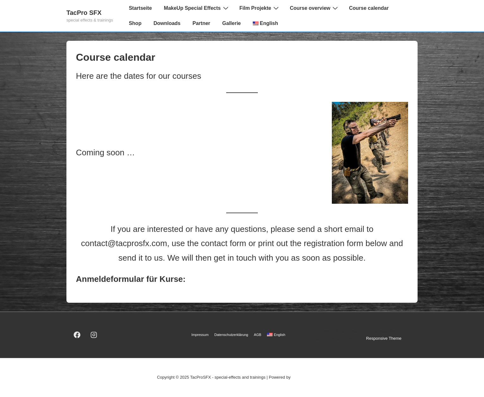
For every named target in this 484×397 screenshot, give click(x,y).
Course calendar (368, 8)
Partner (201, 23)
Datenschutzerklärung (231, 335)
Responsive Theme (383, 338)
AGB (257, 335)
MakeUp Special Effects (197, 7)
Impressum (199, 335)
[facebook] (77, 335)
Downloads (166, 23)
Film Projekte (259, 7)
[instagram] (94, 335)
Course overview (314, 7)
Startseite (140, 8)
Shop (135, 23)
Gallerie (231, 23)
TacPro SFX (84, 12)
